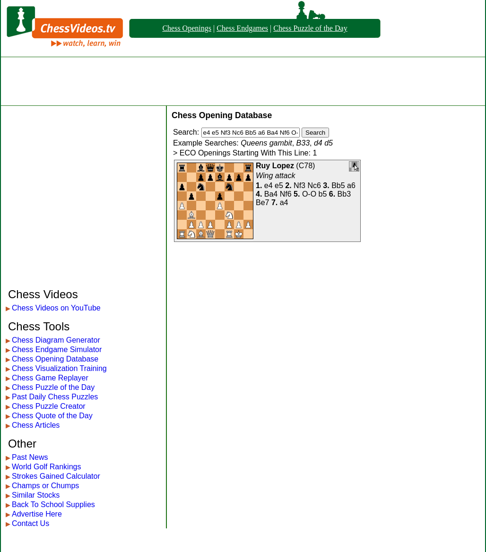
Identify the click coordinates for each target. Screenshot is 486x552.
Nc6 (314, 185)
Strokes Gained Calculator (56, 476)
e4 (268, 185)
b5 (323, 194)
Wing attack (275, 176)
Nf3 (299, 185)
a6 (351, 185)
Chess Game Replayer (50, 378)
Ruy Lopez (275, 166)
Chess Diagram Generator (56, 340)
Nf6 (286, 194)
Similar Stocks (36, 495)
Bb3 (344, 194)
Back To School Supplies (53, 504)
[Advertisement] (243, 81)
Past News (30, 457)
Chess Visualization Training (59, 368)
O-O (309, 194)
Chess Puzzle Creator (49, 406)
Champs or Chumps (45, 486)
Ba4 (271, 194)
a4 (284, 202)
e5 (279, 185)
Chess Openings (186, 28)
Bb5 (338, 185)
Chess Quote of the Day (52, 416)
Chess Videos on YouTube (56, 308)
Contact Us (30, 523)
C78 (305, 166)
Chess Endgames (242, 28)
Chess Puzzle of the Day (310, 28)
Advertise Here (37, 514)
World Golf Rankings (46, 467)
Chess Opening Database (55, 359)
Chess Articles (36, 425)
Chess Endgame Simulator (57, 349)
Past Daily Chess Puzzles (55, 397)
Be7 (262, 202)
